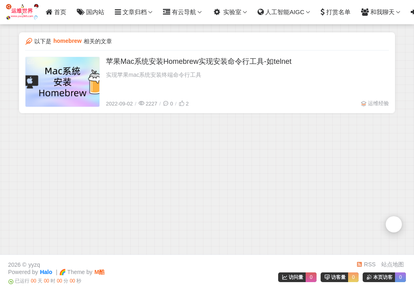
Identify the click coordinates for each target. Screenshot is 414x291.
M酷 (100, 272)
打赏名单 (336, 12)
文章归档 (131, 12)
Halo (46, 272)
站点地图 (392, 264)
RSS (366, 264)
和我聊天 (378, 12)
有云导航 (179, 12)
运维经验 (378, 103)
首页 (56, 12)
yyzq (34, 264)
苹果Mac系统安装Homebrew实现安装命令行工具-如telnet (198, 61)
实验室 (226, 12)
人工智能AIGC (281, 12)
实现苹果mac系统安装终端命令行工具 (153, 75)
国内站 (90, 12)
